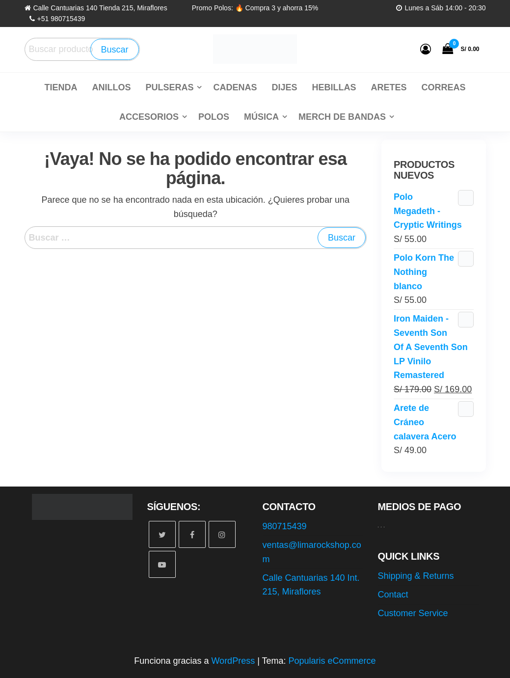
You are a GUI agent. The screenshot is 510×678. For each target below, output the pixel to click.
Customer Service (413, 613)
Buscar (114, 49)
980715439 (285, 526)
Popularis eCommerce (332, 661)
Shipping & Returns (416, 576)
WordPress (233, 661)
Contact (393, 594)
